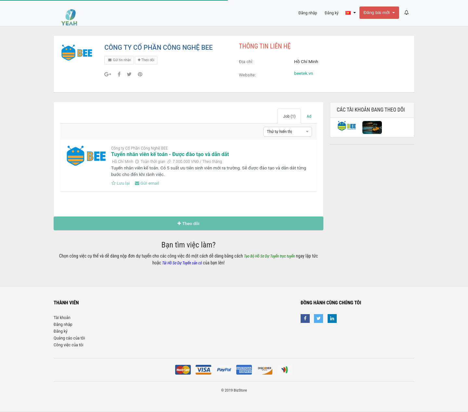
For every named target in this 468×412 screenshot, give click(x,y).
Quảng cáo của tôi (69, 338)
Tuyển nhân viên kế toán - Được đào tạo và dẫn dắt (170, 154)
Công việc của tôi (68, 345)
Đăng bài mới (377, 12)
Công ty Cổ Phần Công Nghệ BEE (139, 148)
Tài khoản (62, 317)
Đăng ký (61, 331)
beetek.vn (303, 73)
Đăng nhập (63, 324)
